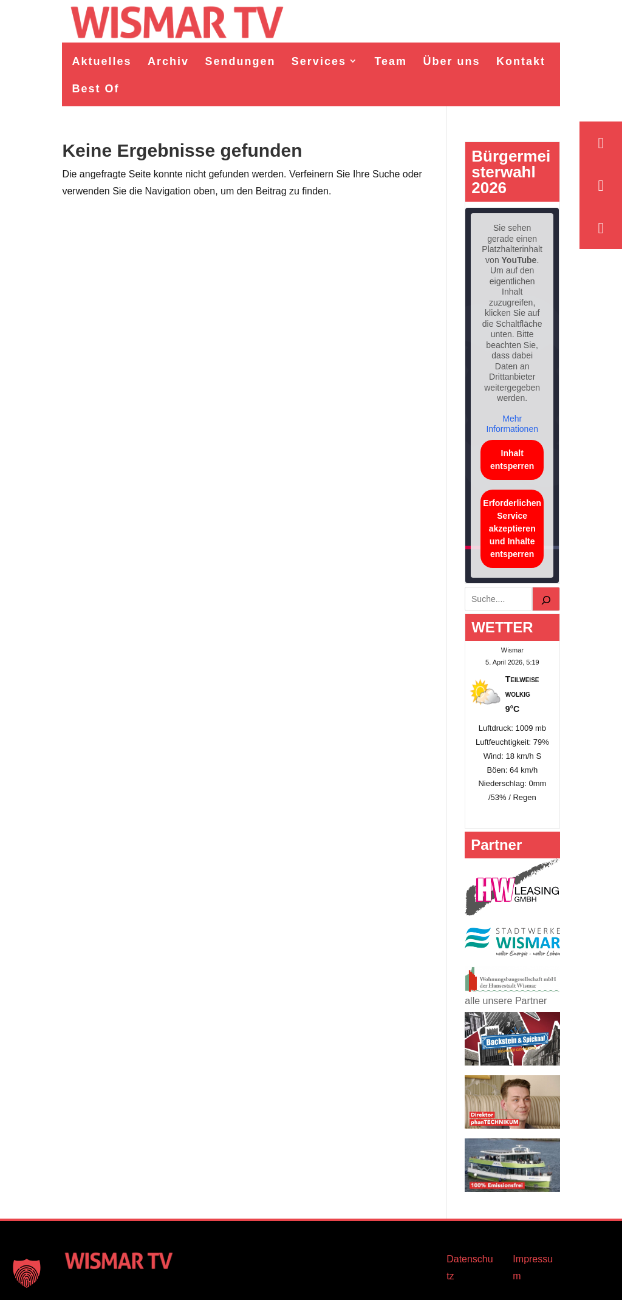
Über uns (451, 61)
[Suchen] (546, 599)
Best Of (95, 89)
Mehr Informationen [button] (513, 424)
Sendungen (240, 61)
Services (319, 61)
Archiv (168, 61)
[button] (26, 1273)
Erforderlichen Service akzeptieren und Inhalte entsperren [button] (513, 528)
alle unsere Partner (506, 1001)
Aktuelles (101, 61)
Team (390, 61)
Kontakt (520, 61)
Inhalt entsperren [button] (512, 459)
